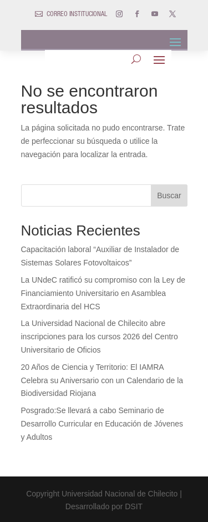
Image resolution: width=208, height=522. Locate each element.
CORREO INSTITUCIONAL (77, 14)
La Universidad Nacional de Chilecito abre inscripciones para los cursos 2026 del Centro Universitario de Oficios (99, 336)
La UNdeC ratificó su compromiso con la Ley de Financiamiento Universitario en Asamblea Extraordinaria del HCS (103, 293)
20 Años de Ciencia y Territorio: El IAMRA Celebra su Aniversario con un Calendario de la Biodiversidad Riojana (102, 380)
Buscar (169, 195)
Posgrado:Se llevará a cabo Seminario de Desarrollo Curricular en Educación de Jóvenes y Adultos (102, 423)
